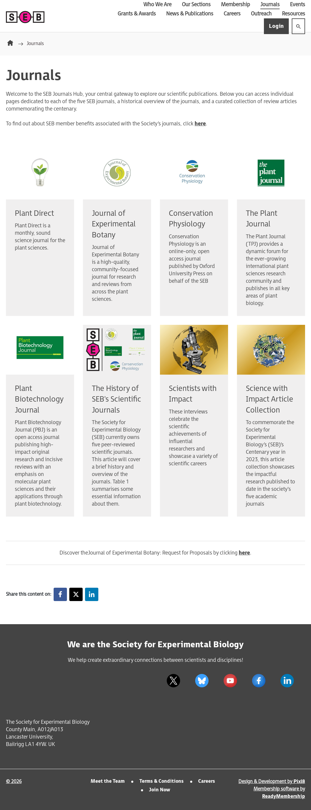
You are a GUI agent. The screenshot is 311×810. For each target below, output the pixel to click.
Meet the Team (108, 781)
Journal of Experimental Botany (114, 224)
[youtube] (230, 680)
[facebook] (258, 680)
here (200, 124)
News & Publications (189, 14)
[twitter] (173, 680)
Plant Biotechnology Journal (39, 399)
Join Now (159, 790)
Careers (232, 14)
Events (297, 4)
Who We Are (157, 4)
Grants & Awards (137, 14)
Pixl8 (299, 782)
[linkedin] (287, 680)
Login (276, 26)
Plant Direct (34, 213)
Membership (235, 4)
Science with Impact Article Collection (269, 399)
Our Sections (196, 4)
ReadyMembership (283, 796)
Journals (270, 4)
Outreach (261, 14)
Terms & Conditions (161, 781)
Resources (293, 14)
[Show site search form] (298, 26)
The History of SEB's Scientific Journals (116, 399)
